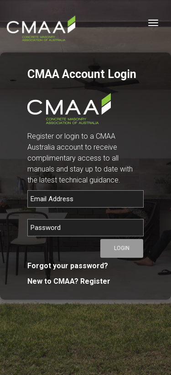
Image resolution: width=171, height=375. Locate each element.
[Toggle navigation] (153, 22)
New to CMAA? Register (68, 281)
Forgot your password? (67, 265)
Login (122, 248)
